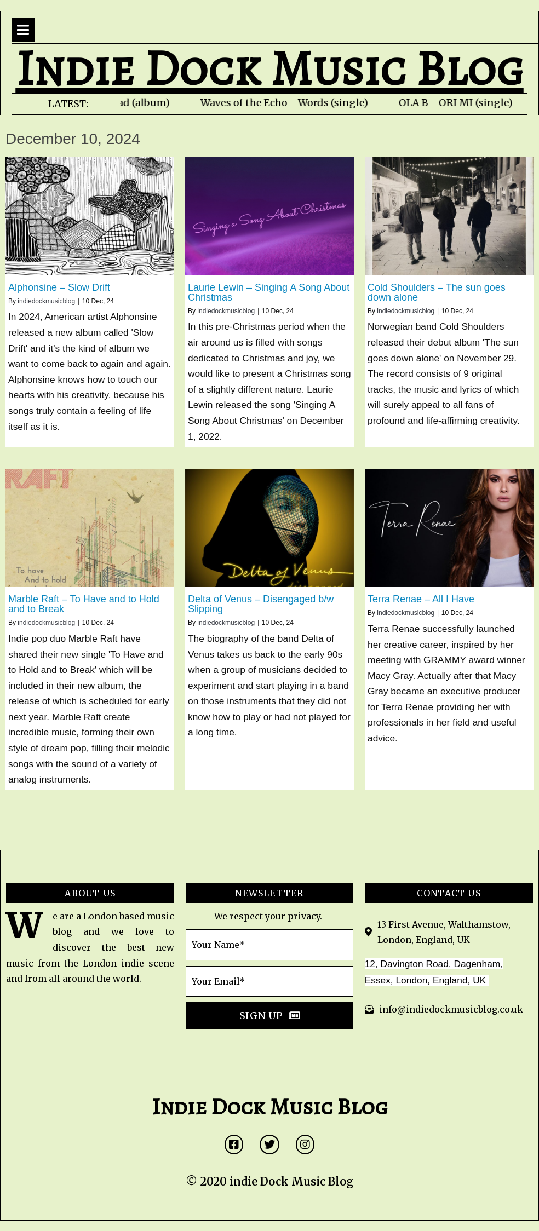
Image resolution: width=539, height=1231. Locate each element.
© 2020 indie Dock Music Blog (269, 1181)
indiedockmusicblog (46, 301)
